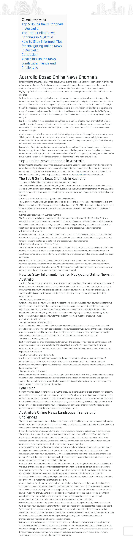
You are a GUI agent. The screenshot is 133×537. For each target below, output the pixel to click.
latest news (82, 174)
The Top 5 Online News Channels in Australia (38, 35)
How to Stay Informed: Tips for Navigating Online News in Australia (42, 46)
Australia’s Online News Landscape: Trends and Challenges (39, 63)
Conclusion (30, 54)
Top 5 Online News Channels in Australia (42, 26)
